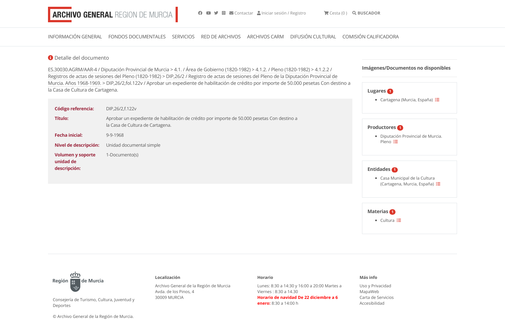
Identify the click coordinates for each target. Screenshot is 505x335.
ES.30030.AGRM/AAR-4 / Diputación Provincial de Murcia (108, 69)
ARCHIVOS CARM (265, 37)
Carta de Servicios (377, 297)
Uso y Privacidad (375, 286)
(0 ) (335, 13)
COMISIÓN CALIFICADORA (370, 37)
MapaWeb (369, 291)
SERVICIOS (183, 37)
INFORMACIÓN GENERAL (75, 37)
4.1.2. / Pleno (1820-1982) (283, 69)
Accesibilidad (372, 303)
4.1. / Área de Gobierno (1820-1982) (212, 69)
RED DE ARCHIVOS (221, 37)
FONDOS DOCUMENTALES (137, 37)
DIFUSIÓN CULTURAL (313, 37)
